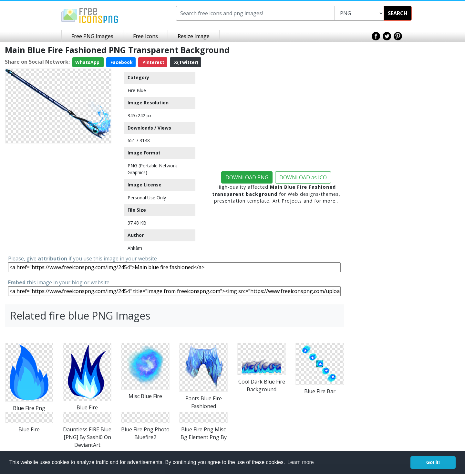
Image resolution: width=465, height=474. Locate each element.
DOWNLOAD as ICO (303, 177)
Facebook (121, 62)
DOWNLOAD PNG (246, 177)
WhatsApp (88, 62)
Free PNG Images (92, 36)
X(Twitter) (185, 62)
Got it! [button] (433, 462)
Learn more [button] (300, 462)
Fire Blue (137, 90)
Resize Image (194, 36)
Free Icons (145, 36)
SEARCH (398, 13)
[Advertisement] (58, 186)
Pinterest (152, 62)
